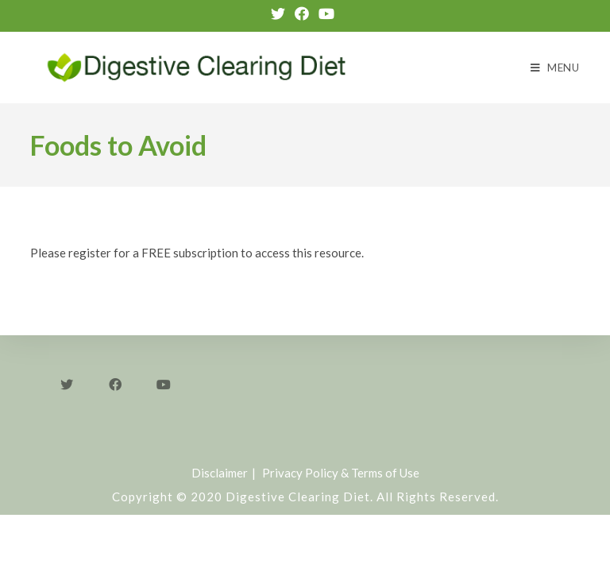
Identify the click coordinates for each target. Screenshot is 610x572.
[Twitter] (66, 383)
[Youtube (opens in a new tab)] (326, 13)
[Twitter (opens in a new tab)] (280, 13)
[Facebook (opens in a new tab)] (302, 13)
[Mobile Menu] (555, 67)
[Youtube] (163, 383)
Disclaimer (219, 473)
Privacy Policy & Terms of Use (340, 473)
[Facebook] (115, 383)
